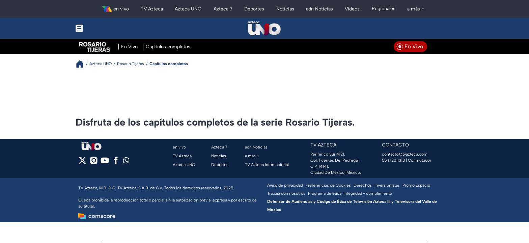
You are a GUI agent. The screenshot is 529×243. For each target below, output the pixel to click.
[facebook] (116, 162)
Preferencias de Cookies (328, 185)
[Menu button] (103, 28)
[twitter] (82, 162)
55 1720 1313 (393, 160)
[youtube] (105, 162)
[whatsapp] (126, 162)
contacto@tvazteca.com (404, 154)
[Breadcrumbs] (82, 64)
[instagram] (93, 162)
